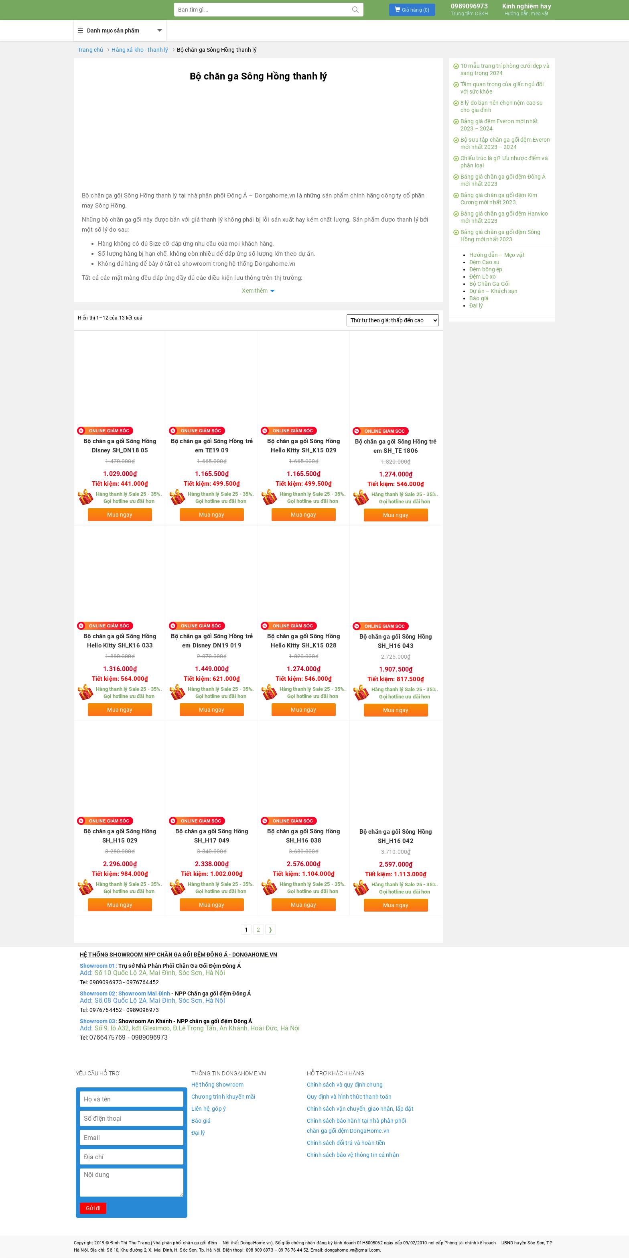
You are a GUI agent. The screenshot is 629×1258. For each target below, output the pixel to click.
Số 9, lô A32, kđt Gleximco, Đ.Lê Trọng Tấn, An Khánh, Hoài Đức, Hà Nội (197, 1028)
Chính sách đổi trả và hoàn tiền (346, 1143)
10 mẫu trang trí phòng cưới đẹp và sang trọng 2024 (501, 69)
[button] (412, 10)
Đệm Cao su (484, 262)
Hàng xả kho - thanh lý (140, 50)
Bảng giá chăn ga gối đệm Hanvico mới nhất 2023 (500, 217)
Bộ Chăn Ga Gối (489, 284)
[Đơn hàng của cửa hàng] (393, 320)
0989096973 (469, 9)
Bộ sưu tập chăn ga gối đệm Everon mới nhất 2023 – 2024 (501, 143)
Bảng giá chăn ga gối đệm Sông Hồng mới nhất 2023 (496, 235)
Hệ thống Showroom (217, 1084)
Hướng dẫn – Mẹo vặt (497, 255)
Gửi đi (93, 1208)
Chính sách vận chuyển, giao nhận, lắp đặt (360, 1108)
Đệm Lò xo (482, 276)
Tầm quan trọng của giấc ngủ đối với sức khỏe (498, 88)
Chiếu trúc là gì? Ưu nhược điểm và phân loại (500, 162)
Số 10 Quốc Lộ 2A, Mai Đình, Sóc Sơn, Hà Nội (160, 973)
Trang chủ (90, 50)
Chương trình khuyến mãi (223, 1096)
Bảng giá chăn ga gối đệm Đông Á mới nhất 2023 (499, 180)
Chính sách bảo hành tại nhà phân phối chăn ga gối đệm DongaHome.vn (356, 1126)
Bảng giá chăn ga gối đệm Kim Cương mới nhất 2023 (495, 199)
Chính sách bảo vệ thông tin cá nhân (353, 1155)
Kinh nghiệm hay (526, 9)
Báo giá (479, 298)
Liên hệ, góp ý (208, 1108)
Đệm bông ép (486, 269)
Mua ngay (119, 514)
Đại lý (476, 305)
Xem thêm (255, 290)
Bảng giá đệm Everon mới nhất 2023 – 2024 (495, 125)
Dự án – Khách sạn (493, 291)
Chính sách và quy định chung (345, 1084)
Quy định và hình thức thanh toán (349, 1096)
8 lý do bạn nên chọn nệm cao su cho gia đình (498, 106)
